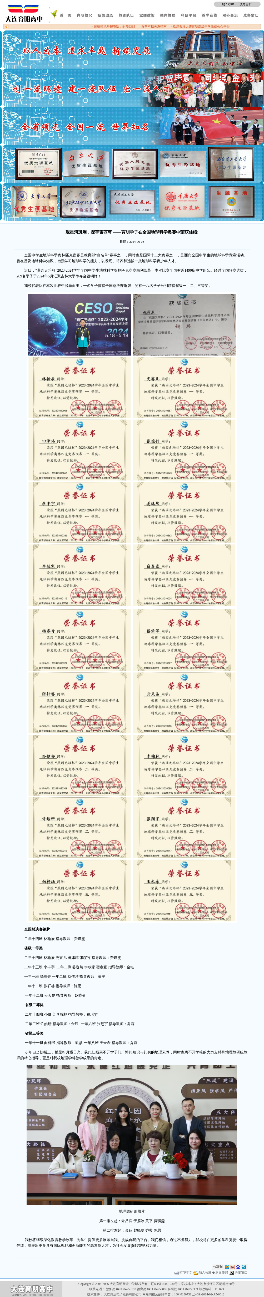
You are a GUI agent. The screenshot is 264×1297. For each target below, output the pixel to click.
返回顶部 (220, 1272)
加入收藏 (202, 1272)
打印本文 (183, 1272)
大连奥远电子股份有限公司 (123, 1294)
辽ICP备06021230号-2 (166, 1284)
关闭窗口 (238, 1272)
